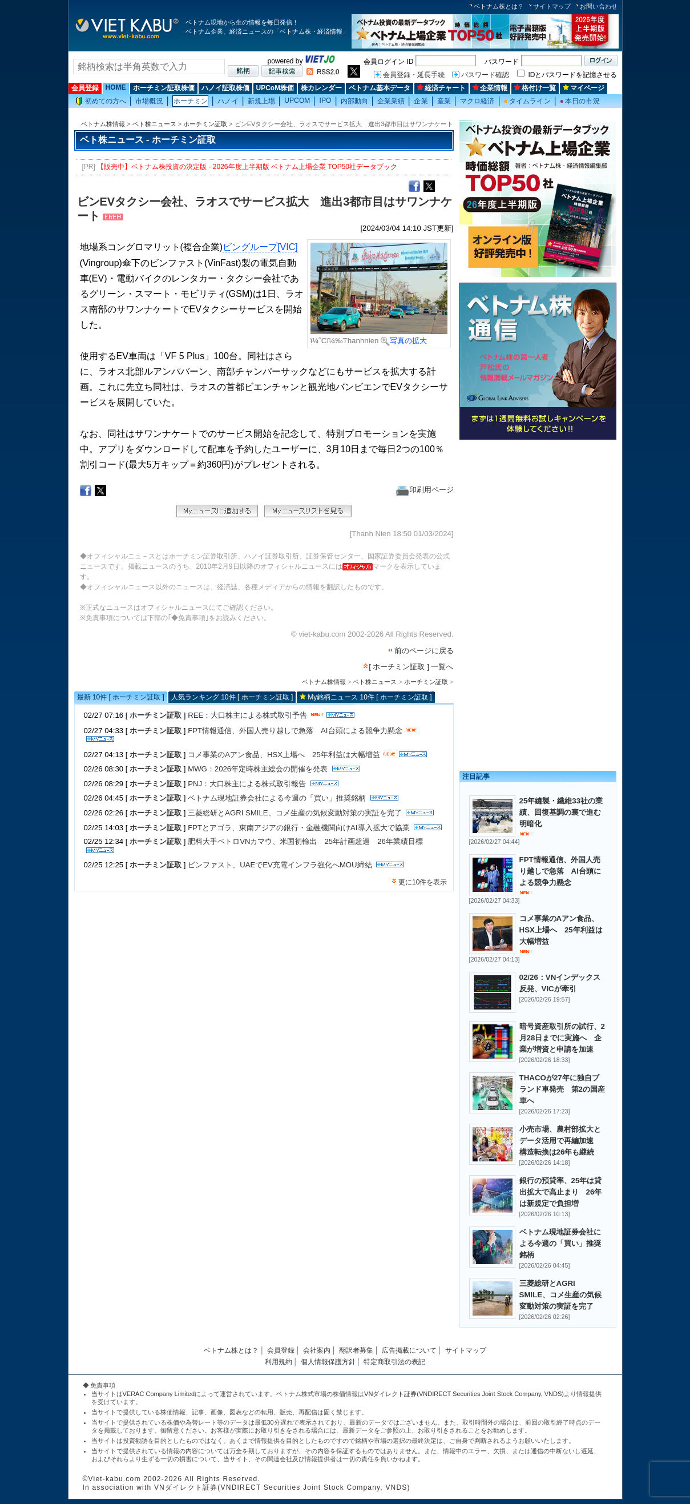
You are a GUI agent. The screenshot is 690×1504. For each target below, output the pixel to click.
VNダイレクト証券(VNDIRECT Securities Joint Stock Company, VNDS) (464, 1393)
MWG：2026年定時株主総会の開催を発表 (259, 769)
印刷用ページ (425, 489)
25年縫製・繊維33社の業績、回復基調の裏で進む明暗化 (561, 812)
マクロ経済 (477, 101)
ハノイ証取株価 (225, 88)
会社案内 (316, 1350)
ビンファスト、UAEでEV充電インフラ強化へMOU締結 (280, 864)
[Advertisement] (537, 523)
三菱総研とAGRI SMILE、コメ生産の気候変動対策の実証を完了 (294, 813)
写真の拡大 (404, 340)
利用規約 (278, 1362)
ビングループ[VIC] (260, 247)
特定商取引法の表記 (394, 1362)
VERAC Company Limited (159, 1393)
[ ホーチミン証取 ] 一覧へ (411, 666)
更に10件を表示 (422, 882)
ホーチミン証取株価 (164, 88)
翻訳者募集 (356, 1350)
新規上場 (261, 101)
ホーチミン (190, 101)
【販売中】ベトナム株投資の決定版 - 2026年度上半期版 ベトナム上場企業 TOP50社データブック (247, 167)
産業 (444, 101)
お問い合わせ (599, 6)
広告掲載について (409, 1350)
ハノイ (227, 101)
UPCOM (297, 100)
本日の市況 (580, 101)
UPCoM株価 (275, 88)
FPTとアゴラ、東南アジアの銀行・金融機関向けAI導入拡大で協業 (298, 827)
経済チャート (441, 88)
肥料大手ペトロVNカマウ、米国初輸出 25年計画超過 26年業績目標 (305, 841)
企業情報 (490, 88)
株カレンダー (321, 88)
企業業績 (391, 101)
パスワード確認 (485, 75)
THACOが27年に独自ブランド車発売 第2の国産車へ (562, 1089)
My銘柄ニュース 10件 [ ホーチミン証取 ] (369, 697)
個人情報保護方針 (328, 1362)
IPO (325, 100)
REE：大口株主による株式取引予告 (247, 715)
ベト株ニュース (154, 123)
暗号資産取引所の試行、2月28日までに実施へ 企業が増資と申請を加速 (562, 1037)
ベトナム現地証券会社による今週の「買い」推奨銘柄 (277, 798)
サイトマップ (552, 6)
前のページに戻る (424, 650)
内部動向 (354, 101)
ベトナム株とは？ (499, 6)
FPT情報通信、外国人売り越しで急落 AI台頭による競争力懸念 (295, 730)
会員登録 (85, 88)
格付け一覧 (535, 88)
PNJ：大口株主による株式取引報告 (247, 783)
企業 (420, 101)
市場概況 (149, 101)
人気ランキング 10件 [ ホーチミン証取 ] (232, 697)
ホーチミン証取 (205, 123)
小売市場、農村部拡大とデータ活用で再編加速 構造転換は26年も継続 (560, 1140)
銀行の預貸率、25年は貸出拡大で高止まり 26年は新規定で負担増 (560, 1192)
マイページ (583, 88)
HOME (116, 87)
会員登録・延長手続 (414, 75)
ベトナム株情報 (103, 123)
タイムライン (527, 101)
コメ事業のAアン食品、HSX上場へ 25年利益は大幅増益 (284, 754)
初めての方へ (101, 101)
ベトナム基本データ (379, 88)
